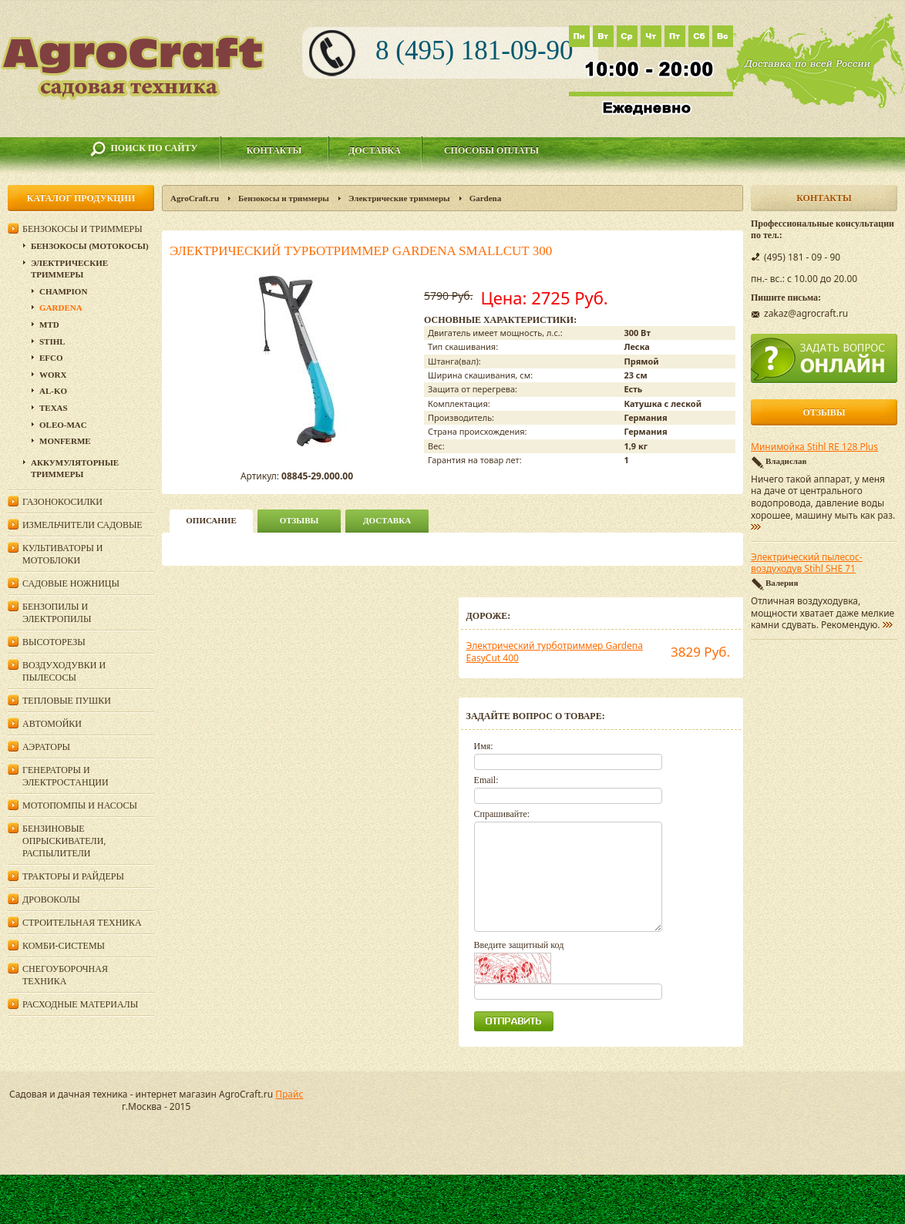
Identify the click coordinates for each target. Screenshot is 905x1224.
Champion (63, 291)
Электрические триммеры (399, 198)
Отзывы (299, 520)
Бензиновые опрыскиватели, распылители (64, 841)
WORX (52, 374)
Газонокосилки (62, 501)
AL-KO (53, 390)
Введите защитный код (519, 945)
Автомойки (52, 723)
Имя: (483, 746)
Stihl (52, 341)
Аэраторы (46, 746)
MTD (49, 324)
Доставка (374, 150)
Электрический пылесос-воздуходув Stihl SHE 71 (807, 563)
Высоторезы (54, 642)
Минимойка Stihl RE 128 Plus (814, 447)
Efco (51, 357)
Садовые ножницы (70, 583)
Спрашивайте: (502, 814)
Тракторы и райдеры (73, 876)
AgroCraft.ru (194, 198)
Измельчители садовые (82, 525)
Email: (486, 780)
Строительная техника (82, 922)
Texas (53, 407)
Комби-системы (63, 945)
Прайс (289, 1094)
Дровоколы (51, 899)
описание (211, 520)
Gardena (485, 198)
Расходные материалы (80, 1004)
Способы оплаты (491, 150)
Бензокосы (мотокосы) (90, 246)
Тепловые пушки (66, 700)
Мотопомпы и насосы (79, 805)
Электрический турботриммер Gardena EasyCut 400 (554, 651)
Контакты (274, 150)
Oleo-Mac (63, 424)
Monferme (65, 441)
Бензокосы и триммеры (283, 198)
